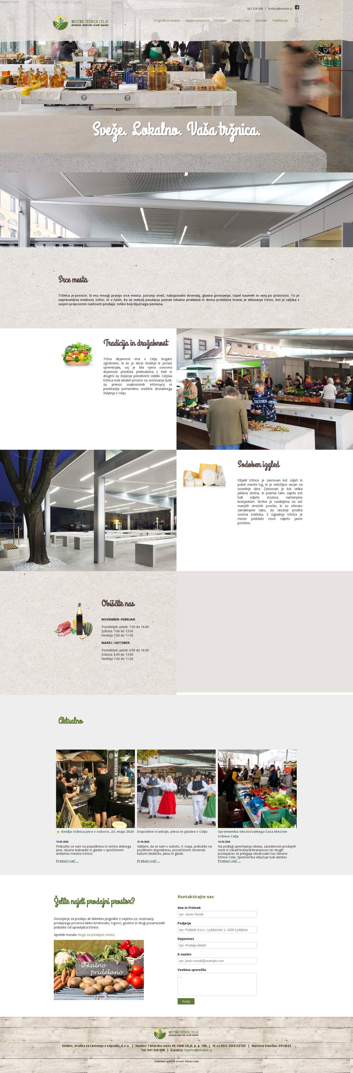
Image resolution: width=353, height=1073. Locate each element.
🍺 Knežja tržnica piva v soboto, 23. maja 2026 (95, 831)
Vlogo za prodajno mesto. (96, 935)
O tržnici (220, 20)
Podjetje (184, 923)
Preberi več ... (67, 861)
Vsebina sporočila (192, 970)
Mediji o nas (241, 20)
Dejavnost (186, 939)
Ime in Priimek (189, 908)
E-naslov (184, 954)
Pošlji (186, 1001)
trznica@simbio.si (280, 9)
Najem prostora (197, 20)
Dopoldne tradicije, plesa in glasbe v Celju (172, 831)
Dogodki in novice (167, 20)
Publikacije (280, 20)
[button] (265, 627)
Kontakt (261, 20)
